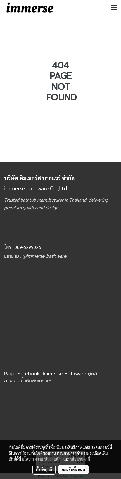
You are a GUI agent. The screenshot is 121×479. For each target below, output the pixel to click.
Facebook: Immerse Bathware (52, 373)
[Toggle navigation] (114, 8)
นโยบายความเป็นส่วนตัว (41, 458)
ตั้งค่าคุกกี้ (44, 469)
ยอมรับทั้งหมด (73, 469)
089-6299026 (28, 247)
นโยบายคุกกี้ (80, 458)
